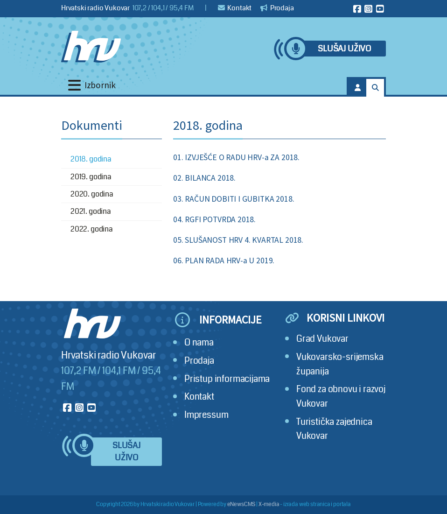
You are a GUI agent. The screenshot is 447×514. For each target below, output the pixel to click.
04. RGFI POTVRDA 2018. (214, 219)
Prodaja (277, 8)
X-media (268, 504)
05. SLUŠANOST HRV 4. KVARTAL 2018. (238, 240)
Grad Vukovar (322, 338)
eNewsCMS (241, 504)
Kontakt (235, 8)
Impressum (206, 414)
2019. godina (91, 176)
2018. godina (91, 159)
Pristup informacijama (227, 379)
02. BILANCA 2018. (204, 178)
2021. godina (90, 211)
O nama (199, 342)
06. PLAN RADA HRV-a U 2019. (223, 260)
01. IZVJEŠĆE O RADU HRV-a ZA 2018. (236, 157)
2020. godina (91, 194)
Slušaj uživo (344, 49)
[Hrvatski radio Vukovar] (91, 47)
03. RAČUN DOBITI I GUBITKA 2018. (233, 199)
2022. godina (91, 229)
